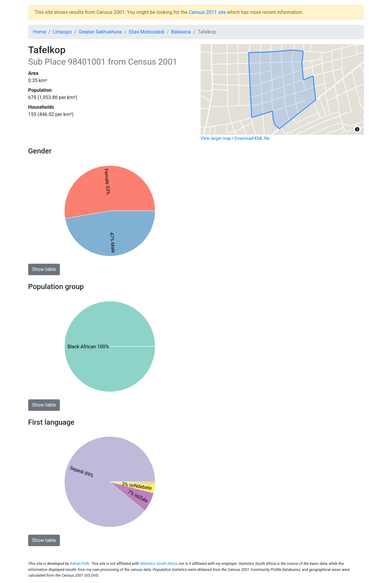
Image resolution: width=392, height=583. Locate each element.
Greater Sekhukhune (100, 32)
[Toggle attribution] (357, 129)
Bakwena (181, 32)
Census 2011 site (207, 12)
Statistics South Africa (158, 563)
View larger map (216, 138)
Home (39, 32)
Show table (44, 269)
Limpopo (62, 32)
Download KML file (252, 138)
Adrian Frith (79, 563)
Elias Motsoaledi (147, 32)
